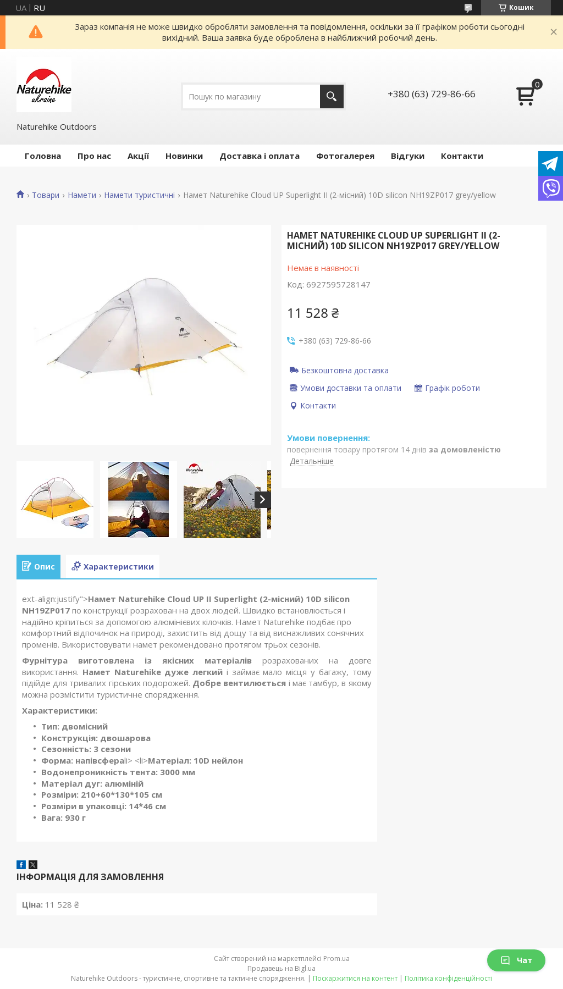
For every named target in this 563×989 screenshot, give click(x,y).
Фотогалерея (345, 155)
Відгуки (407, 155)
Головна (43, 155)
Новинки (184, 155)
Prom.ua (336, 958)
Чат (516, 960)
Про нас (94, 155)
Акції (138, 155)
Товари (45, 195)
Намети (82, 195)
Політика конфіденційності (448, 978)
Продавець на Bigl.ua (281, 968)
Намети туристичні (139, 195)
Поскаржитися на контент (355, 978)
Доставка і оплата (259, 155)
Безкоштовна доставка (345, 370)
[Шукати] (332, 96)
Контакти (462, 155)
